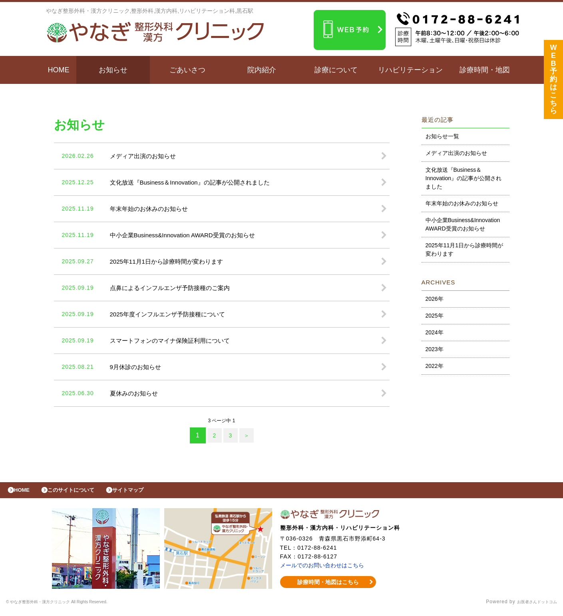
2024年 (435, 332)
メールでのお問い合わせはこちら (325, 569)
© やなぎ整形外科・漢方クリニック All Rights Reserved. (74, 606)
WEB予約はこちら (553, 81)
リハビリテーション (410, 70)
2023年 (435, 349)
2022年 (435, 366)
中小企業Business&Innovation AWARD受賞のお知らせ (463, 224)
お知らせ (113, 70)
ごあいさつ (187, 70)
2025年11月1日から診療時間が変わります (464, 249)
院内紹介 (261, 70)
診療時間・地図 (485, 70)
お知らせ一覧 (442, 136)
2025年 (435, 315)
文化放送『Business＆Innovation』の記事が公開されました (464, 178)
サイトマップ (146, 492)
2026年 (435, 299)
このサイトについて (81, 492)
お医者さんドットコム (531, 606)
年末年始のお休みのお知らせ (462, 203)
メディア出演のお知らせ (456, 153)
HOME (59, 70)
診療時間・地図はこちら (328, 586)
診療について (336, 70)
